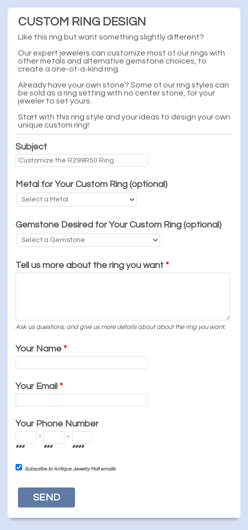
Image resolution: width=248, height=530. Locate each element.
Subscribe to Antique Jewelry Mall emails (70, 469)
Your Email (39, 386)
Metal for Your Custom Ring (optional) (92, 184)
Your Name (41, 349)
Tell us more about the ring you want (92, 265)
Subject (31, 147)
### (20, 446)
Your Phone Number (57, 423)
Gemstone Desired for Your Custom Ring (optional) (119, 225)
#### (78, 446)
